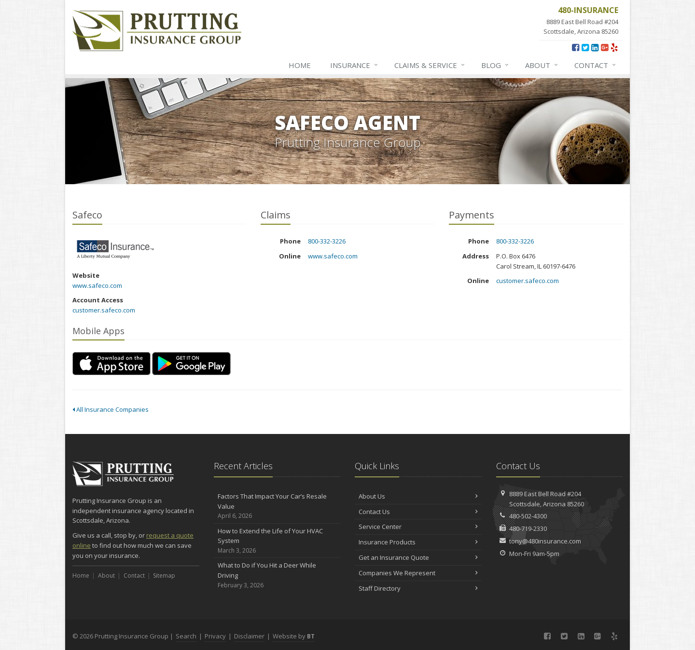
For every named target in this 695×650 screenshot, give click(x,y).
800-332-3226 (327, 241)
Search (186, 636)
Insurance (354, 65)
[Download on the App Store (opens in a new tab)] (111, 363)
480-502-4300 (528, 516)
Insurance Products (418, 542)
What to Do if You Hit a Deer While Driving (277, 575)
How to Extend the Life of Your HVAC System (277, 541)
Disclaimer (249, 636)
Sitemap (164, 575)
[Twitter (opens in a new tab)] (585, 47)
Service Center (418, 526)
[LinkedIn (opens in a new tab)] (594, 47)
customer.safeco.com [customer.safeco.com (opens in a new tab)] (103, 310)
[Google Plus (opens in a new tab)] (604, 47)
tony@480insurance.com (545, 541)
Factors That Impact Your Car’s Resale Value (277, 506)
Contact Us (418, 511)
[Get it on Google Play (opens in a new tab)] (191, 363)
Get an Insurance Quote (418, 557)
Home (300, 65)
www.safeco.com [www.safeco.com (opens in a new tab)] (97, 285)
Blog (495, 65)
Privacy (215, 636)
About (542, 65)
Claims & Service (430, 65)
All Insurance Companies (110, 409)
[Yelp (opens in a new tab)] (614, 47)
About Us (418, 496)
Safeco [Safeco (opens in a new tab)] (115, 249)
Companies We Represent (418, 573)
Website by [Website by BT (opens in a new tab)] (294, 636)
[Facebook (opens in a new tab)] (575, 47)
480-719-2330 (528, 528)
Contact (595, 65)
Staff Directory (418, 588)
